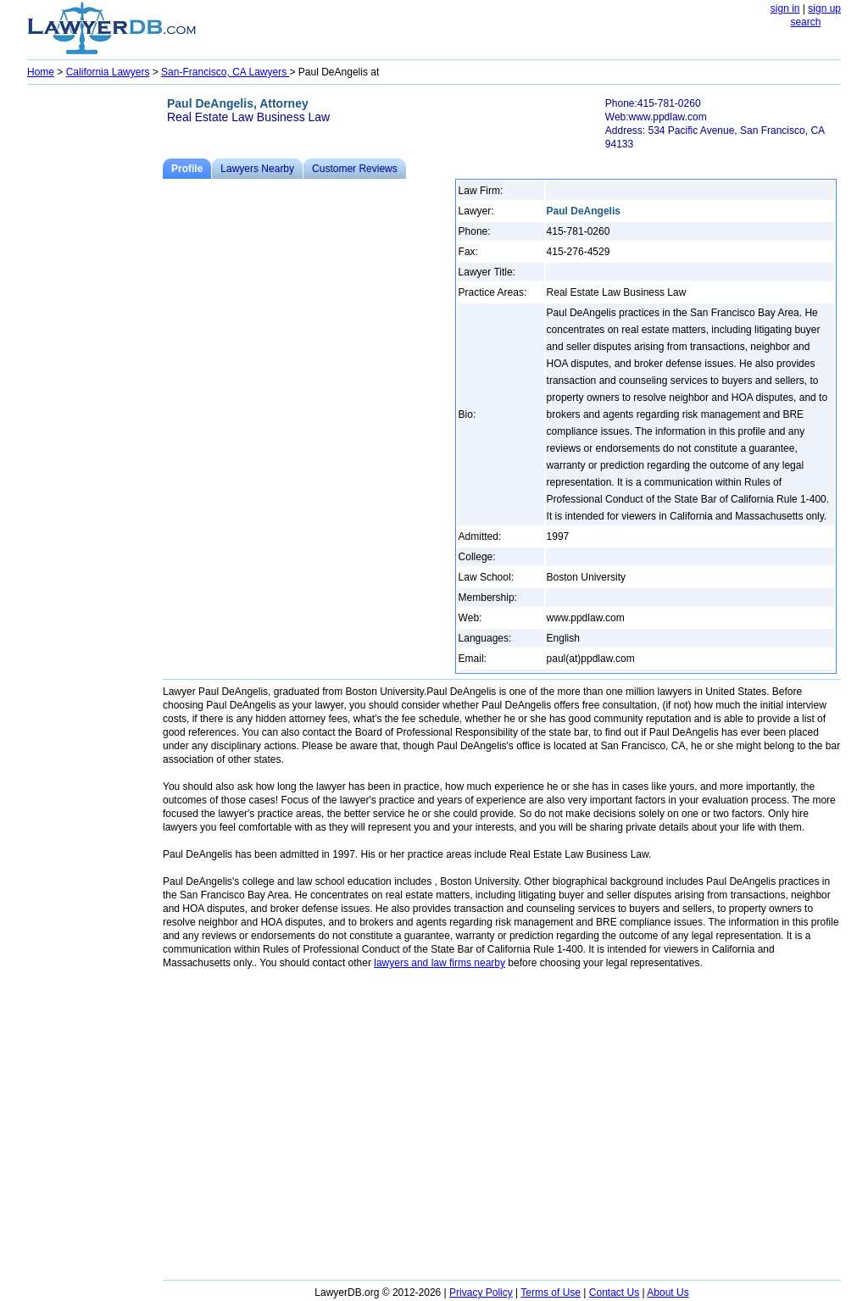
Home (40, 72)
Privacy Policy (481, 1292)
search (805, 22)
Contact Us (614, 1292)
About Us (667, 1292)
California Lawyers (108, 72)
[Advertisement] (95, 344)
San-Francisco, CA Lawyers (225, 72)
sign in (785, 8)
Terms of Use (550, 1292)
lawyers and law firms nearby (439, 963)
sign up (824, 8)
